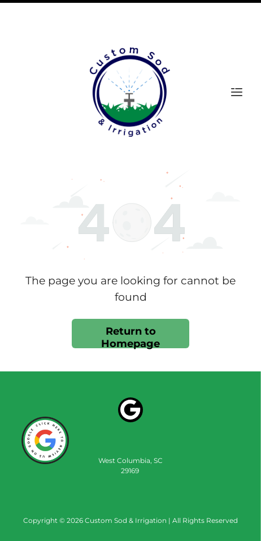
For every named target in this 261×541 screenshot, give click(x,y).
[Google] (130, 373)
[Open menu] (236, 53)
